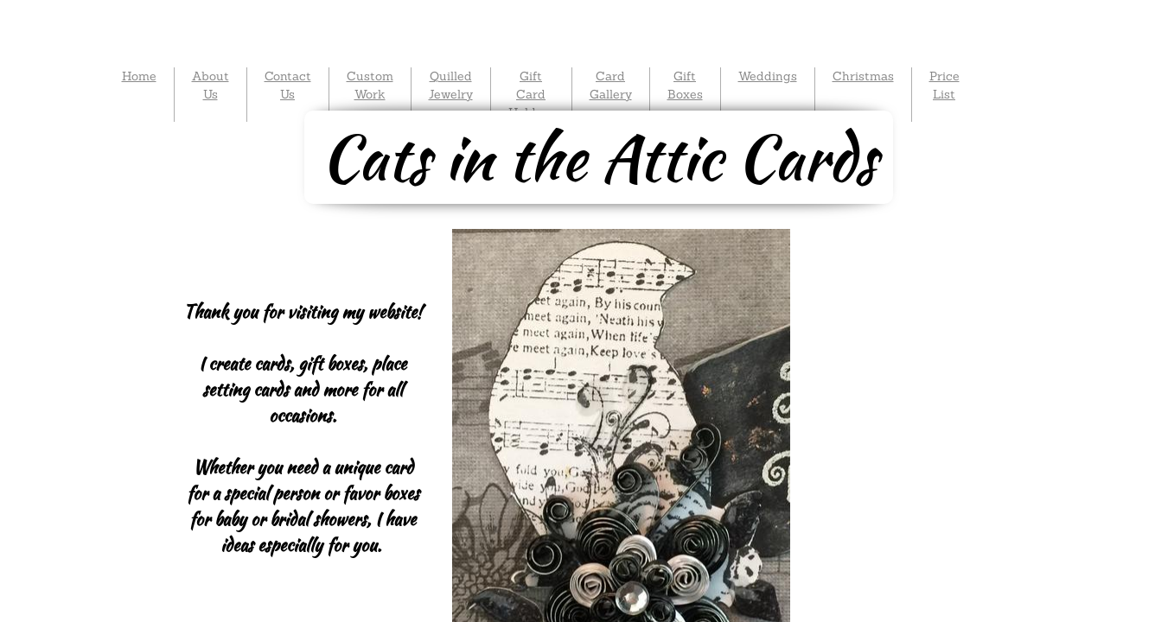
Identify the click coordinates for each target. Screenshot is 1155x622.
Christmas (863, 76)
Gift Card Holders (531, 94)
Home (139, 76)
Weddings (767, 76)
